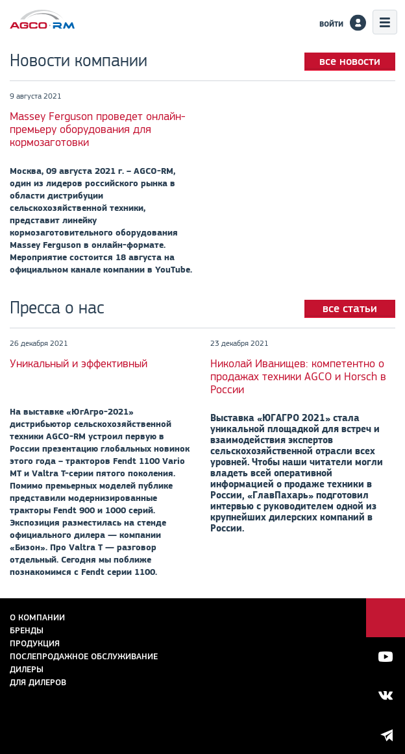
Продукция (35, 643)
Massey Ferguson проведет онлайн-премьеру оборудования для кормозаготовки (98, 129)
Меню (385, 22)
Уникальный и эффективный (78, 363)
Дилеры (26, 669)
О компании (37, 617)
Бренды (26, 630)
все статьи (350, 308)
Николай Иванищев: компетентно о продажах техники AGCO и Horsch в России (298, 376)
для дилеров (38, 682)
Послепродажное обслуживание (84, 656)
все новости (349, 61)
